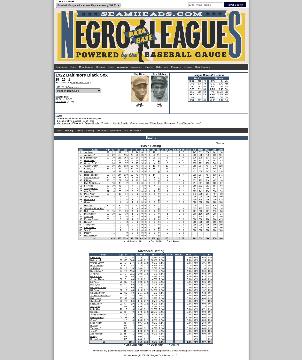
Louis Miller (61, 101)
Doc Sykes (89, 205)
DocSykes (159, 104)
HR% (188, 254)
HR (148, 149)
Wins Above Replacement (129, 67)
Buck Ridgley (90, 158)
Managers (176, 67)
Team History (74, 87)
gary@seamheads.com (197, 350)
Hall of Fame (162, 67)
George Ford (90, 163)
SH (183, 149)
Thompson (89, 225)
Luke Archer (89, 214)
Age (108, 149)
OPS (214, 149)
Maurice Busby (91, 219)
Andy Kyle (88, 171)
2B (141, 149)
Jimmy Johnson (91, 196)
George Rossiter (92, 123)
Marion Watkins (64, 123)
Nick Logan (89, 211)
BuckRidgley (139, 104)
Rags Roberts (90, 175)
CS (162, 149)
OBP (200, 149)
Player (94, 149)
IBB (174, 149)
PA (119, 149)
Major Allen (89, 194)
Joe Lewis (88, 152)
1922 (60, 75)
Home (73, 67)
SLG (207, 149)
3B (145, 149)
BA (194, 149)
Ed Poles (88, 180)
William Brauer (157, 123)
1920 (58, 87)
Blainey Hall (89, 168)
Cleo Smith (89, 191)
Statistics (148, 67)
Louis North (89, 199)
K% (168, 254)
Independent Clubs (80, 82)
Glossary (188, 67)
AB (125, 149)
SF (186, 149)
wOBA (139, 254)
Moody (87, 233)
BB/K (177, 254)
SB (158, 149)
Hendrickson (90, 235)
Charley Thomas (91, 177)
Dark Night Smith (92, 183)
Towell (87, 230)
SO (170, 149)
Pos (81, 149)
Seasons (100, 67)
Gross (87, 202)
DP (190, 149)
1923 (64, 87)
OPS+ (220, 149)
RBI (153, 149)
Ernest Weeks (183, 123)
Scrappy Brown (91, 188)
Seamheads (61, 67)
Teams (111, 67)
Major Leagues (86, 67)
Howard (87, 222)
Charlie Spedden (121, 123)
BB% (154, 254)
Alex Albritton (90, 227)
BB (166, 149)
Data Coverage (202, 67)
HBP (178, 149)
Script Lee (88, 216)
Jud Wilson (89, 155)
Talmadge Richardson (94, 208)
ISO (203, 254)
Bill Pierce (60, 99)
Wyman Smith (90, 166)
